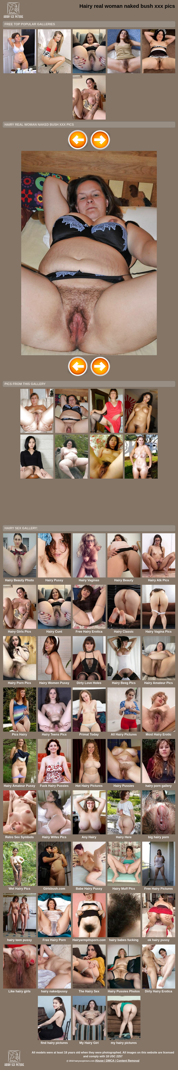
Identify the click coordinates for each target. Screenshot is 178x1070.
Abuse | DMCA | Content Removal (117, 1060)
